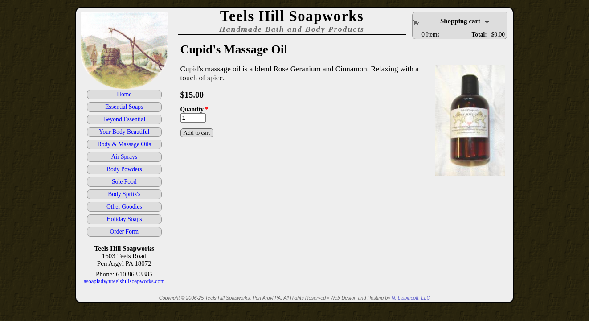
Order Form (124, 231)
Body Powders (124, 169)
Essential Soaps (124, 106)
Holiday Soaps (124, 219)
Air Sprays (124, 156)
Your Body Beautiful (124, 131)
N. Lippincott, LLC (411, 297)
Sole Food (124, 181)
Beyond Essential (124, 119)
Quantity (194, 109)
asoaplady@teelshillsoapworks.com (124, 281)
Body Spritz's (124, 194)
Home (124, 94)
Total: (479, 34)
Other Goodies (124, 206)
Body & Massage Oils (124, 144)
